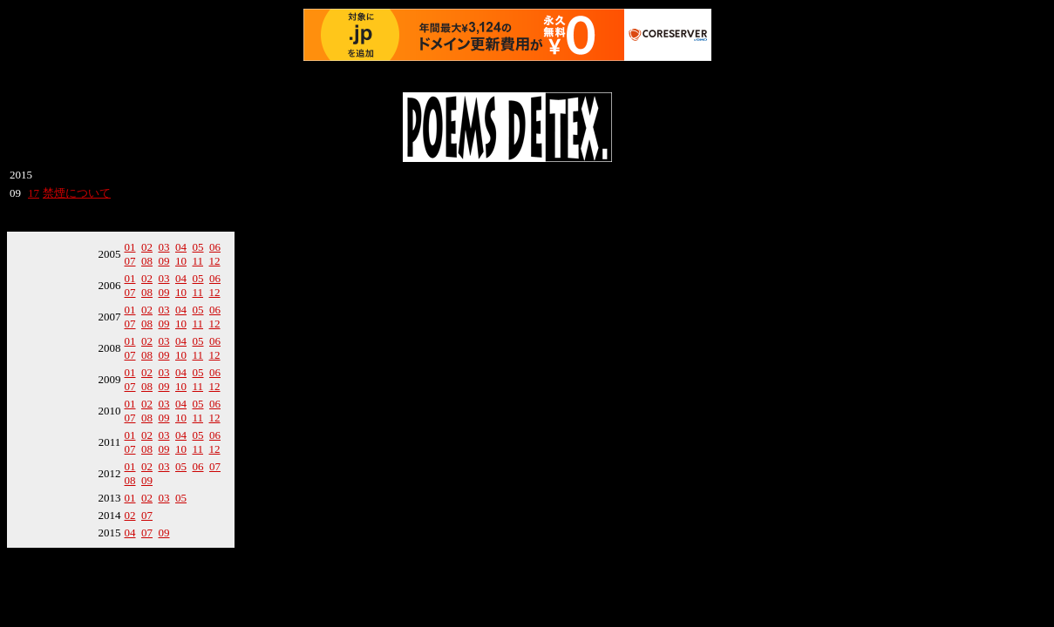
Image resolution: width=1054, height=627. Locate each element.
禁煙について (77, 192)
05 (198, 246)
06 (215, 246)
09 (164, 260)
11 (198, 260)
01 (130, 246)
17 (33, 192)
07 (130, 260)
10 (181, 260)
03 (164, 246)
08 (147, 260)
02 (147, 246)
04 (181, 246)
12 (215, 260)
